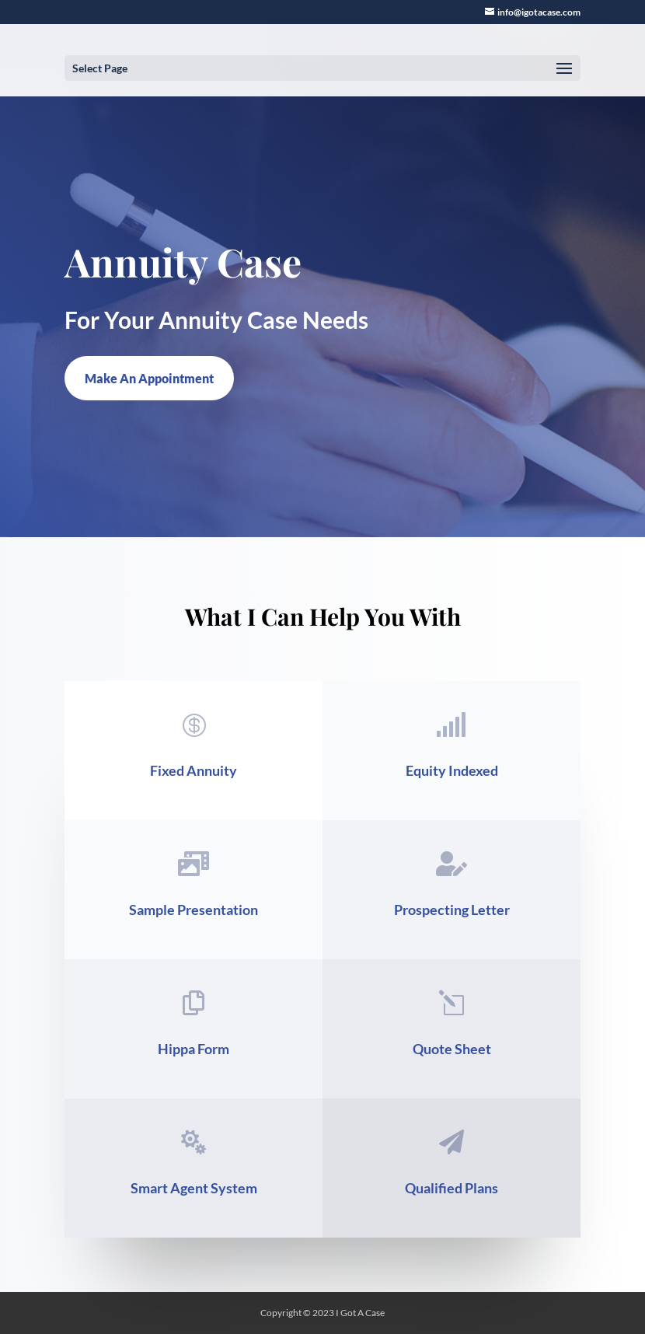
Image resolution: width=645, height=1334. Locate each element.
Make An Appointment (149, 378)
